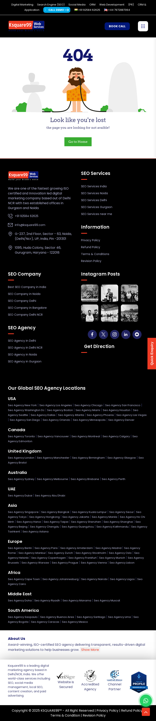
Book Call (117, 26)
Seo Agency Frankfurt (82, 558)
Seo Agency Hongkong (44, 517)
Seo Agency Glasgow (121, 458)
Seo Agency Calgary (116, 436)
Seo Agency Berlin (20, 548)
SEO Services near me (96, 214)
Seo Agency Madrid (108, 548)
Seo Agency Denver (121, 420)
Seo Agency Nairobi (94, 579)
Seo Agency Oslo (120, 553)
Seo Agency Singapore (23, 512)
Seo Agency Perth (113, 479)
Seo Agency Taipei (56, 522)
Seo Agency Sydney (21, 479)
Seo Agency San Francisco (122, 405)
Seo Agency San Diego (25, 420)
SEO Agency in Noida (22, 354)
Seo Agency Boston (60, 410)
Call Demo (54, 10)
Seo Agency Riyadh (47, 600)
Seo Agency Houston (116, 410)
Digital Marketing (22, 5)
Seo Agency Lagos (122, 579)
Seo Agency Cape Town (24, 579)
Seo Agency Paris (46, 548)
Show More (90, 649)
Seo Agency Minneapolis (89, 420)
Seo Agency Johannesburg (60, 579)
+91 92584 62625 (87, 10)
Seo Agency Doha (20, 600)
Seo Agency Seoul (121, 512)
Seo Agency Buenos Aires (57, 617)
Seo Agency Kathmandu (112, 527)
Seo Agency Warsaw (35, 563)
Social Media (77, 5)
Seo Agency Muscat (107, 600)
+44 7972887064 (117, 10)
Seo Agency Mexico (75, 622)
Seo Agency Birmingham (88, 458)
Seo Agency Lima (119, 617)
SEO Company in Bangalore (27, 308)
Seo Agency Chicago (89, 405)
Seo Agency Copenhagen (48, 558)
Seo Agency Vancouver (53, 436)
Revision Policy (91, 261)
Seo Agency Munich (112, 558)
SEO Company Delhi (22, 301)
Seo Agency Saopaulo (23, 617)
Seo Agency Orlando (56, 420)
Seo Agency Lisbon (121, 563)
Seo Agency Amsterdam (76, 548)
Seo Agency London (21, 458)
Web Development (112, 5)
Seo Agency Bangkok (55, 512)
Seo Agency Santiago (91, 617)
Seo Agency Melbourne (52, 479)
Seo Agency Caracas (45, 622)
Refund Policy (90, 247)
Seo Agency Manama (77, 600)
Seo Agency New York (22, 405)
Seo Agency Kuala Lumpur (89, 512)
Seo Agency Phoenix (100, 415)
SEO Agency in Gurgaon (24, 361)
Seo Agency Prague (65, 563)
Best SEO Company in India (27, 287)
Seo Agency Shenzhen (86, 522)
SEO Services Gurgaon (96, 207)
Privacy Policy (90, 240)
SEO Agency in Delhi (22, 341)
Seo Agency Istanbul (32, 553)
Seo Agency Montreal (86, 436)
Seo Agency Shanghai (118, 522)
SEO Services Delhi (94, 200)
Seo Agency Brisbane (85, 479)
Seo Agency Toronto (21, 436)
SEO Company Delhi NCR (25, 315)
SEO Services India (94, 186)
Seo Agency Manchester (53, 458)
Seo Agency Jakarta (75, 517)
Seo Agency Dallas (43, 415)
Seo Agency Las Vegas (131, 415)
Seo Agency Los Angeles (55, 405)
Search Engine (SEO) (51, 5)
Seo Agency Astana (36, 531)
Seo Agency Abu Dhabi (50, 495)
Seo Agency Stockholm (91, 553)
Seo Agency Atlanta (71, 415)
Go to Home (78, 142)
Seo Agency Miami (88, 410)
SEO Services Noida (94, 193)
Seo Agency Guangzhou (78, 527)
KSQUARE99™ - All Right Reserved (67, 710)
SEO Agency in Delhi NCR (25, 348)
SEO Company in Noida (24, 294)
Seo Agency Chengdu (44, 527)
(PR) (131, 5)
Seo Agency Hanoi (29, 522)
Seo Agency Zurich (60, 553)
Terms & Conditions (95, 254)
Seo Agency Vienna (94, 563)
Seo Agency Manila (104, 517)
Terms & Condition (65, 715)
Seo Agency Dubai (20, 495)
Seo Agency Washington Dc (26, 410)
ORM (92, 5)
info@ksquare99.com (30, 225)
